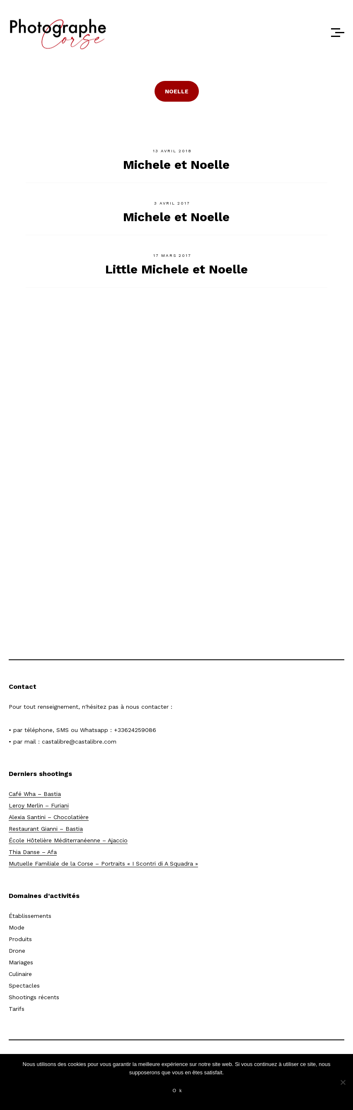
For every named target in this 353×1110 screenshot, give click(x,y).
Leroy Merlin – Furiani (39, 805)
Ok (178, 1090)
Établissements (30, 915)
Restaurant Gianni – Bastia (46, 828)
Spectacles (24, 985)
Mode (16, 927)
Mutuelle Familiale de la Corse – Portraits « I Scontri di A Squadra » (103, 863)
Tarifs (16, 1008)
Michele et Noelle (176, 164)
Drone (17, 950)
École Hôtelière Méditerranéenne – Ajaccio (68, 840)
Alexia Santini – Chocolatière (49, 817)
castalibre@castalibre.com (79, 741)
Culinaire (20, 974)
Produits (20, 939)
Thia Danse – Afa (33, 852)
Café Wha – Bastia (35, 793)
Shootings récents (34, 997)
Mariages (21, 962)
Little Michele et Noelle (176, 269)
